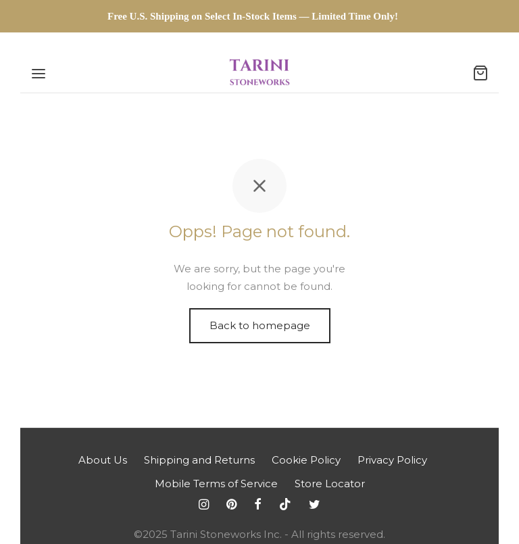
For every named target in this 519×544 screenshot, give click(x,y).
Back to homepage (259, 325)
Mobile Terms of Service (216, 483)
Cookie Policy (306, 459)
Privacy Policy (392, 459)
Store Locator (330, 483)
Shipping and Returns (199, 459)
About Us (102, 459)
